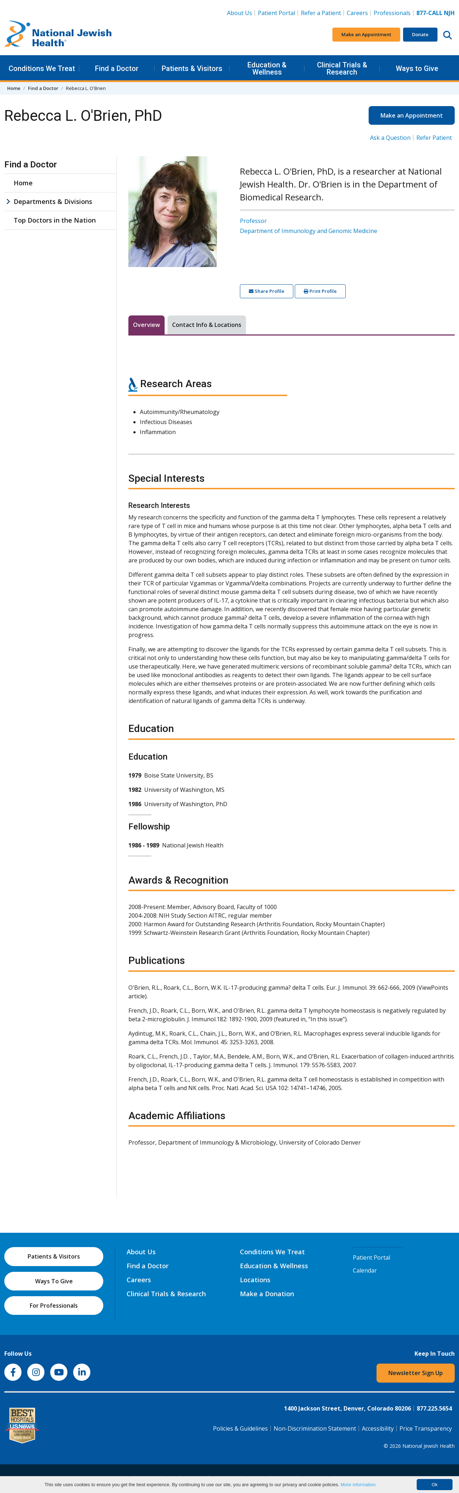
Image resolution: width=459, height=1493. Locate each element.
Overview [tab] (146, 325)
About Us (239, 13)
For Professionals (54, 1305)
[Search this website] (447, 35)
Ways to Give (417, 68)
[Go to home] (58, 34)
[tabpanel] (291, 757)
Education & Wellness (267, 68)
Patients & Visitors (192, 68)
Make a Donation (267, 1293)
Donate (420, 34)
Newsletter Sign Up (415, 1373)
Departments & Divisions (53, 201)
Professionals (392, 13)
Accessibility (378, 1428)
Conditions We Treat (42, 68)
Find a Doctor (116, 68)
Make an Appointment (366, 34)
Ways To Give (54, 1281)
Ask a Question (390, 138)
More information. (359, 1484)
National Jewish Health (428, 1445)
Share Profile (266, 291)
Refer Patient (434, 138)
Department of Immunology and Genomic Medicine (308, 231)
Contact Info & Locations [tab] (206, 325)
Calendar (365, 1270)
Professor (253, 221)
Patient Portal (276, 13)
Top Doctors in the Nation (55, 220)
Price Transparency (425, 1428)
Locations (255, 1279)
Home (13, 88)
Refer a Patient (321, 13)
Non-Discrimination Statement (315, 1428)
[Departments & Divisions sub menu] (7, 201)
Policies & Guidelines (240, 1428)
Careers (359, 12)
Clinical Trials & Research (342, 68)
